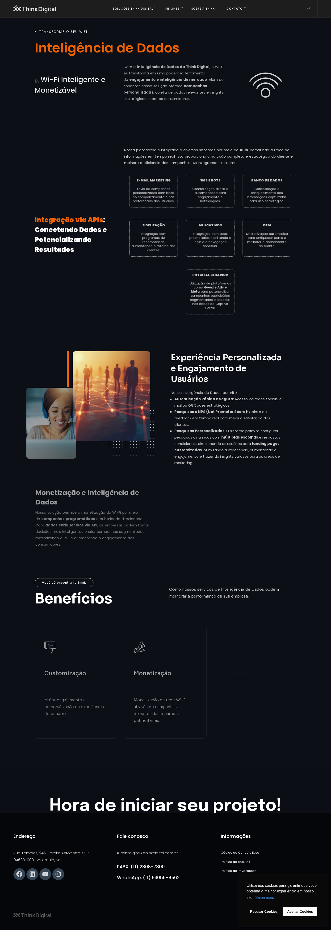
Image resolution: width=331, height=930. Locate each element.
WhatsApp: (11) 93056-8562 (148, 877)
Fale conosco (132, 836)
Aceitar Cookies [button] (300, 911)
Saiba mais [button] (264, 898)
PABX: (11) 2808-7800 (141, 867)
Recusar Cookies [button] (264, 911)
